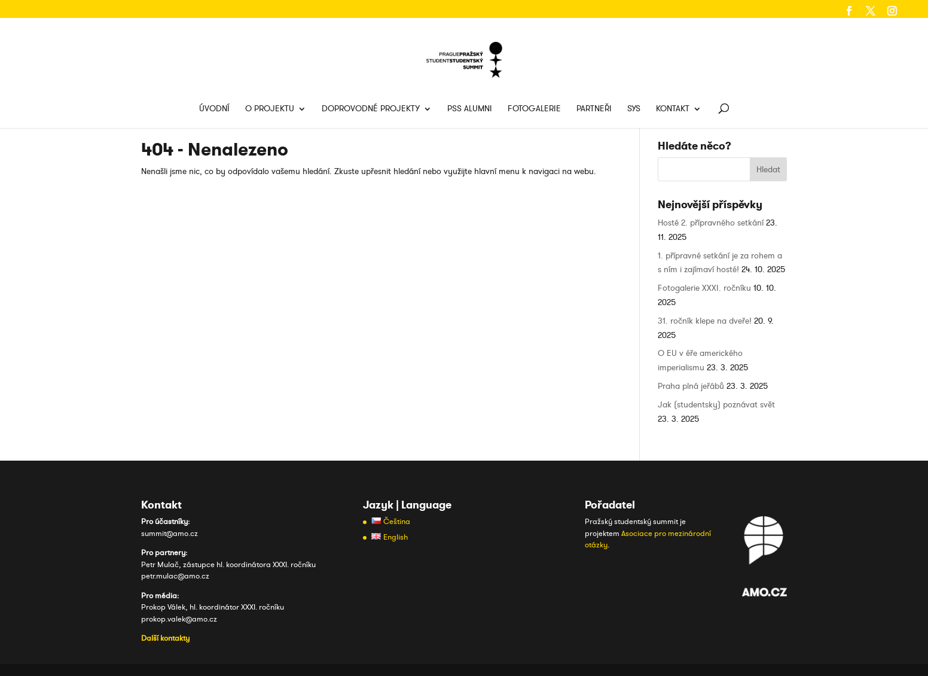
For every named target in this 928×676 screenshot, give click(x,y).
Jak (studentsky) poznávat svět (716, 404)
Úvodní (214, 109)
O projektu (269, 109)
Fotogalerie (534, 109)
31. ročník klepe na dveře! (705, 321)
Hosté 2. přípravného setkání (711, 223)
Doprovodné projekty (371, 109)
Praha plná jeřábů (691, 386)
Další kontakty (165, 638)
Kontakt (672, 109)
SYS (633, 109)
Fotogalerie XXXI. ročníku (704, 288)
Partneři (594, 109)
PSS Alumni (469, 109)
